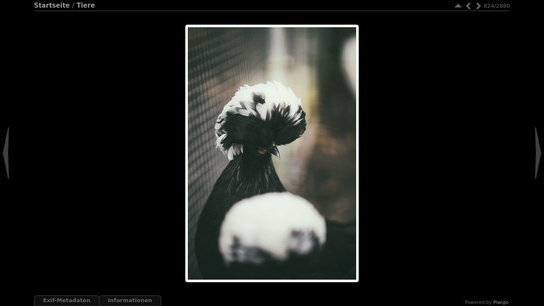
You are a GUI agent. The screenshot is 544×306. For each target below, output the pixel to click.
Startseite (52, 5)
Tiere (85, 5)
